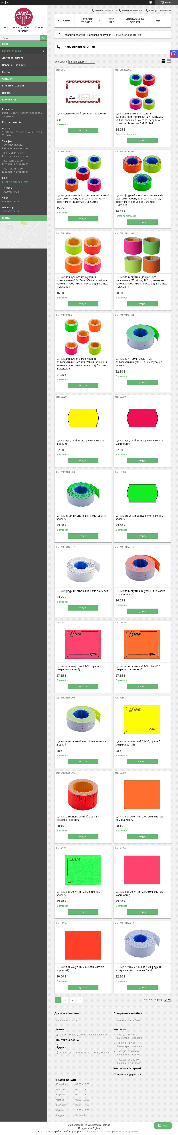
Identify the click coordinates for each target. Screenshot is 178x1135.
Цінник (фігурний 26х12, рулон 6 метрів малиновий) (139, 442)
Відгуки (6, 72)
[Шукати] (43, 38)
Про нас (111, 21)
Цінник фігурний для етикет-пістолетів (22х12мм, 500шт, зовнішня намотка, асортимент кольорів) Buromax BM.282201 (139, 200)
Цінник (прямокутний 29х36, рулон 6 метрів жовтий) (138, 743)
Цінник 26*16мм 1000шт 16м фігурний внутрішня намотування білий (139, 968)
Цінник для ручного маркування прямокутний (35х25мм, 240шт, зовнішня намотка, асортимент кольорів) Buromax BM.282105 (82, 363)
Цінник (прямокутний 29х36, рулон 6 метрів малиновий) (78, 668)
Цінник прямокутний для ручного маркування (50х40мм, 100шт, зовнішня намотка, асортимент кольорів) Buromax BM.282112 (141, 281)
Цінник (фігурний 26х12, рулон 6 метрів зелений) (139, 517)
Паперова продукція (99, 34)
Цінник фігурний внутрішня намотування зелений (81, 517)
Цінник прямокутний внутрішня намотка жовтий (81, 743)
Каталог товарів (11, 50)
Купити (83, 130)
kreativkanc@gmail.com (15, 181)
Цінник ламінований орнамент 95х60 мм (81, 113)
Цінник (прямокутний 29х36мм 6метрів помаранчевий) (139, 818)
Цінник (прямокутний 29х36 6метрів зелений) (78, 893)
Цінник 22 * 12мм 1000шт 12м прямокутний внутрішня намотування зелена (139, 362)
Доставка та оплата (135, 21)
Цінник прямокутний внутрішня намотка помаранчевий (140, 592)
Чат (163, 1125)
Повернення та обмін (14, 64)
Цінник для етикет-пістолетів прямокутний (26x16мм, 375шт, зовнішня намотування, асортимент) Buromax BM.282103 (83, 198)
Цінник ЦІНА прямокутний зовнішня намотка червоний (78, 818)
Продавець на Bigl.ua (89, 1128)
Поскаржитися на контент (99, 1131)
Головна (64, 20)
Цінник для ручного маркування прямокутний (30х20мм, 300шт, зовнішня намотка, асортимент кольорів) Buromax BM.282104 (82, 281)
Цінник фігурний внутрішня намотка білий (82, 591)
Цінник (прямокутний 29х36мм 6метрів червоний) (80, 968)
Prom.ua (106, 1125)
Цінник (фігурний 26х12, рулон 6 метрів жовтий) (80, 442)
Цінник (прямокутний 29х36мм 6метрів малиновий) (139, 893)
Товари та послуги (74, 34)
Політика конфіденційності (126, 1131)
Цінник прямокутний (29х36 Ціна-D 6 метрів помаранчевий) (138, 668)
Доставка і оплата (12, 57)
